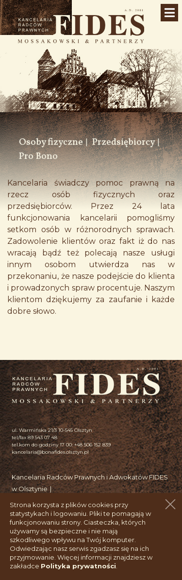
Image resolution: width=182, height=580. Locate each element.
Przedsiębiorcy (123, 142)
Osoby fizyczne (51, 142)
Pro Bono (38, 156)
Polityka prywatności (78, 566)
